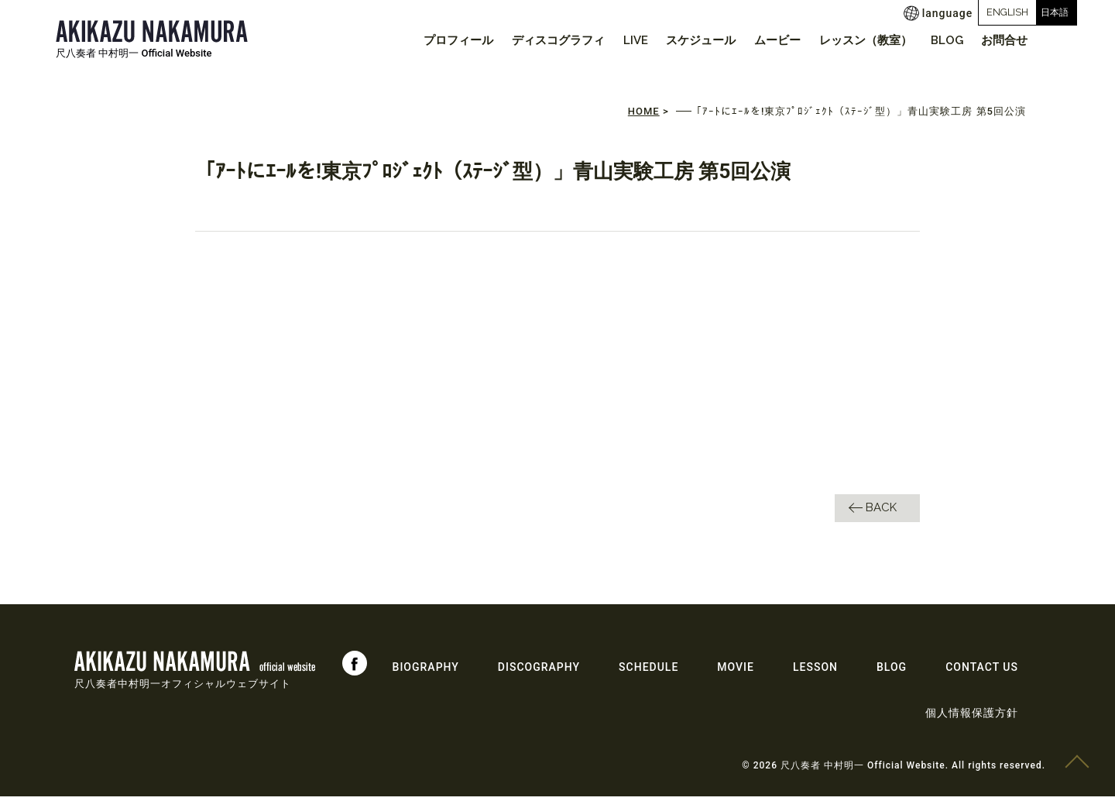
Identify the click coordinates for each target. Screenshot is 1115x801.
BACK (881, 512)
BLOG (941, 40)
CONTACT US (981, 671)
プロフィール (429, 40)
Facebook (354, 667)
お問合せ (1002, 40)
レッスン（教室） (855, 40)
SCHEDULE (648, 671)
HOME (644, 116)
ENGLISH (953, 12)
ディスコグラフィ (532, 40)
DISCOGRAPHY (539, 671)
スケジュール (684, 40)
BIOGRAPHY (426, 671)
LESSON (815, 671)
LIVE (614, 40)
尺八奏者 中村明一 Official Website (134, 53)
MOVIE (735, 671)
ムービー (763, 40)
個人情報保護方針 (971, 717)
